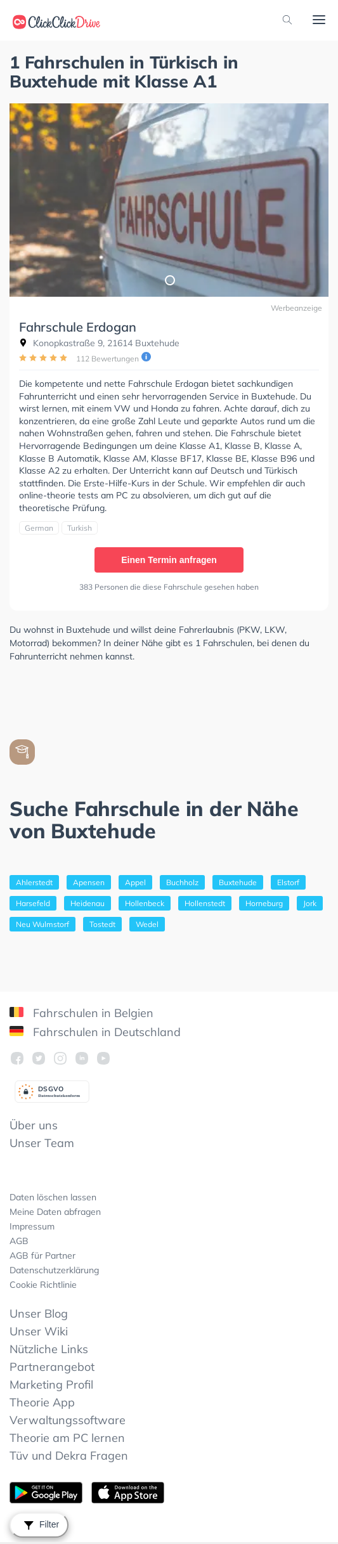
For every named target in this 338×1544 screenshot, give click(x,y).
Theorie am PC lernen (67, 1437)
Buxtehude (238, 882)
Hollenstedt (205, 903)
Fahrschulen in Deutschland (95, 1032)
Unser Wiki (39, 1331)
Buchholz (182, 882)
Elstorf (288, 882)
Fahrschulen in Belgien (81, 1013)
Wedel (147, 924)
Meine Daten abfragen (55, 1211)
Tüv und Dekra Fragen (69, 1455)
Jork (309, 903)
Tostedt (102, 924)
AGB (19, 1241)
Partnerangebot (52, 1366)
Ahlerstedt (34, 882)
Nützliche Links (49, 1349)
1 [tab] (169, 279)
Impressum (32, 1226)
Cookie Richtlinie (43, 1284)
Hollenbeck (144, 903)
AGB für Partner (42, 1255)
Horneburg (264, 903)
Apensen (89, 882)
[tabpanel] (169, 200)
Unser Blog (39, 1313)
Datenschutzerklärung (54, 1270)
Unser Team (42, 1143)
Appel (135, 882)
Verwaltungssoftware (68, 1420)
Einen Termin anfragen (169, 560)
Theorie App (42, 1402)
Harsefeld (33, 903)
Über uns (34, 1125)
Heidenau (87, 903)
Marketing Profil (51, 1384)
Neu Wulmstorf (42, 924)
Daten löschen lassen (53, 1197)
